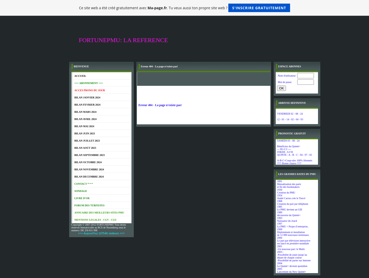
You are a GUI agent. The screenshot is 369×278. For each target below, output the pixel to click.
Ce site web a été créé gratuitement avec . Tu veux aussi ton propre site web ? (184, 8)
